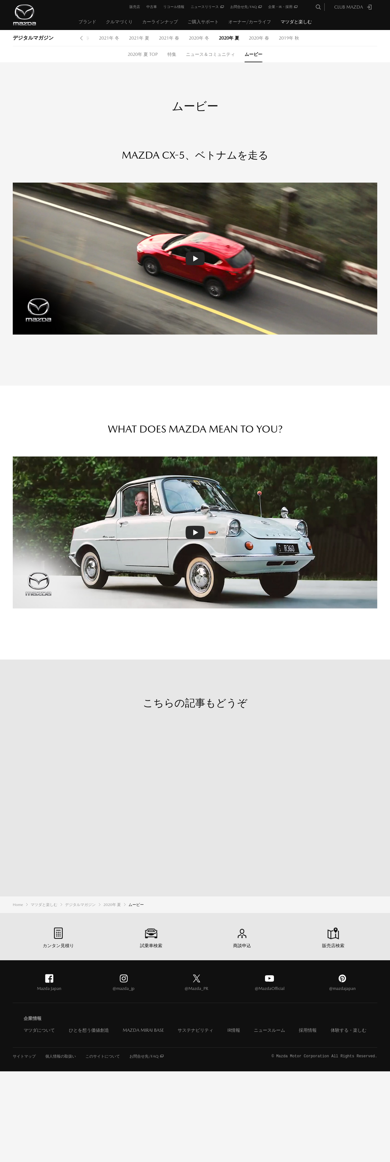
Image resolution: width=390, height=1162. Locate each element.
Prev (81, 38)
